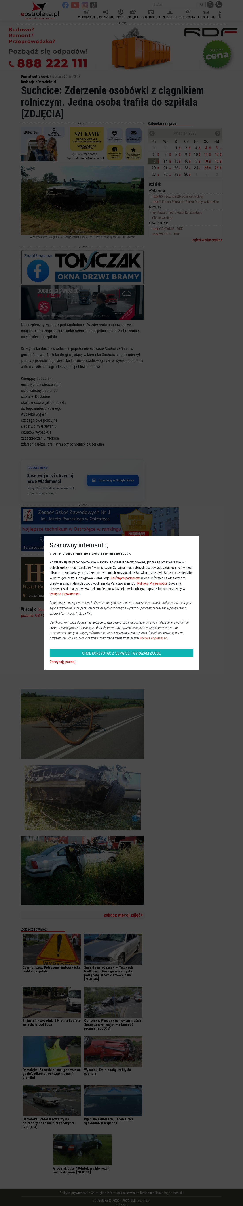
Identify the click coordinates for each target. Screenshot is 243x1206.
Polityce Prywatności (152, 583)
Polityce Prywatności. (154, 638)
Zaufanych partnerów (124, 578)
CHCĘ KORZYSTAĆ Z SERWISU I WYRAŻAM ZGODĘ (121, 653)
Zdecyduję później (62, 662)
